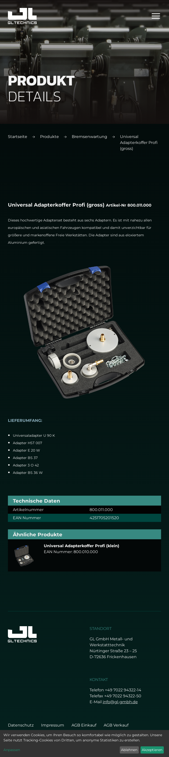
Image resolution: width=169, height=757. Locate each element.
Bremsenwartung (89, 136)
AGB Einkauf (84, 725)
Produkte (49, 136)
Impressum (52, 725)
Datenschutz (21, 725)
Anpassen (11, 750)
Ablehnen (129, 750)
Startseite (17, 136)
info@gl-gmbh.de (120, 702)
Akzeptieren (152, 750)
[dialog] (84, 743)
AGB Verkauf (116, 725)
